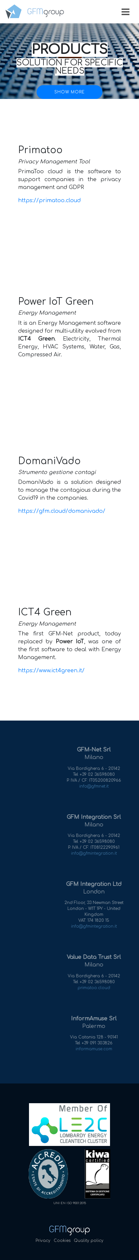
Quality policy (88, 1240)
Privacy (43, 1240)
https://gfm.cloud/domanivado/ (61, 511)
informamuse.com (101, 1049)
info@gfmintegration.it (102, 853)
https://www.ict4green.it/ (51, 671)
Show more (69, 92)
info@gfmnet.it (101, 786)
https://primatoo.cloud (49, 200)
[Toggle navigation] (125, 12)
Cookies (62, 1240)
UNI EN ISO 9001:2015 (69, 1203)
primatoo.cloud (101, 988)
